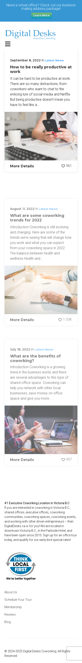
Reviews (10, 614)
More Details (22, 166)
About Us (10, 592)
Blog (7, 622)
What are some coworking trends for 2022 (37, 233)
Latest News (54, 60)
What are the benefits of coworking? (35, 373)
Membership (13, 607)
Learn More (41, 15)
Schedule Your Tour (18, 599)
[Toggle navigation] (8, 43)
